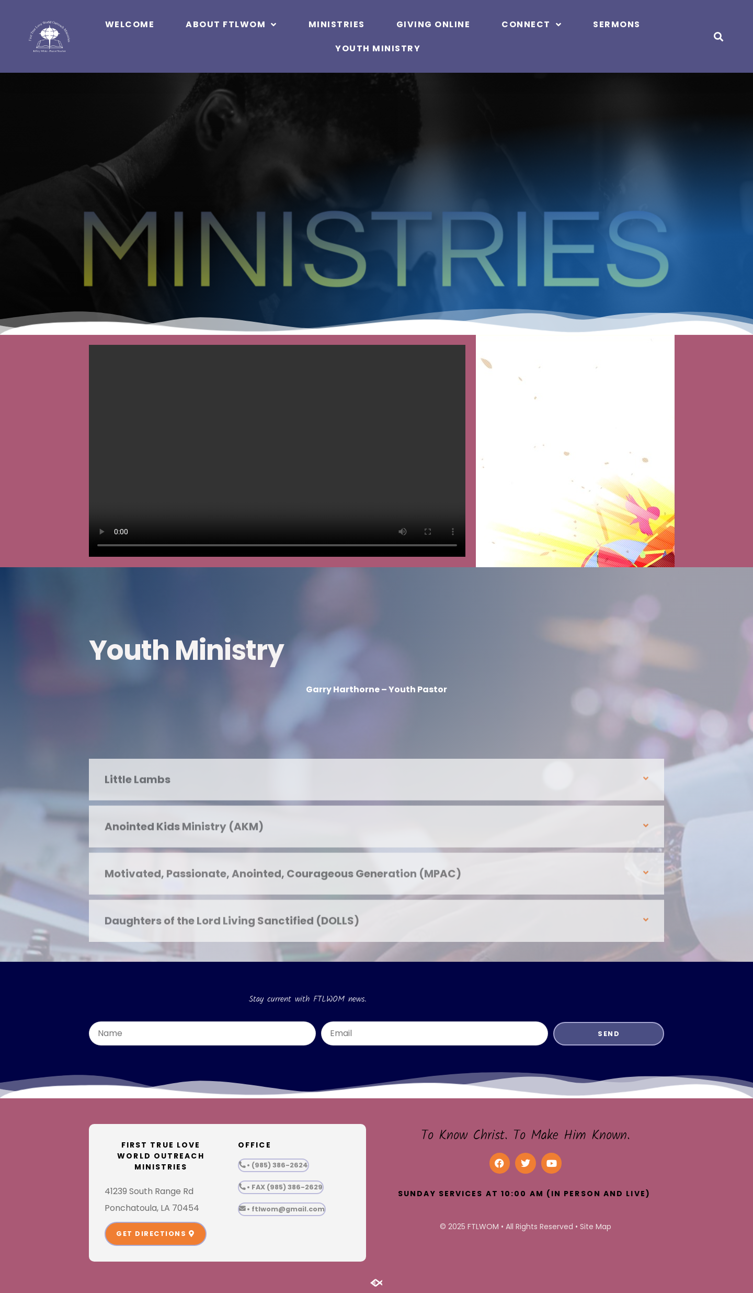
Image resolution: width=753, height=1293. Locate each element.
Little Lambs (137, 871)
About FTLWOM (231, 24)
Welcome (130, 24)
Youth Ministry (377, 48)
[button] (718, 36)
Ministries (337, 24)
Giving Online (433, 24)
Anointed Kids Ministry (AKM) (184, 919)
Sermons (617, 24)
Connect (531, 24)
